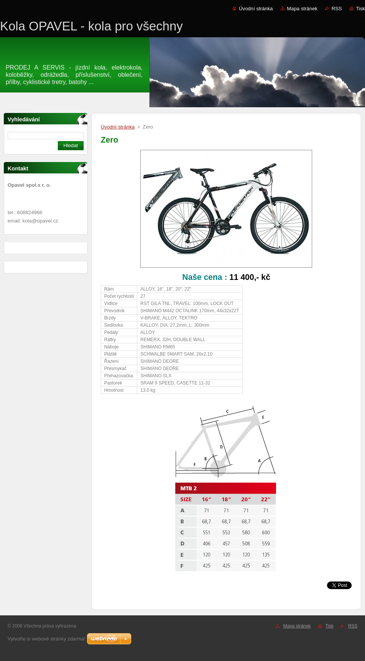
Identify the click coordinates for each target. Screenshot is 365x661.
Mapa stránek (302, 8)
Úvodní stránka (256, 8)
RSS (337, 8)
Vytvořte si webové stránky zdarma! (47, 639)
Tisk (360, 8)
